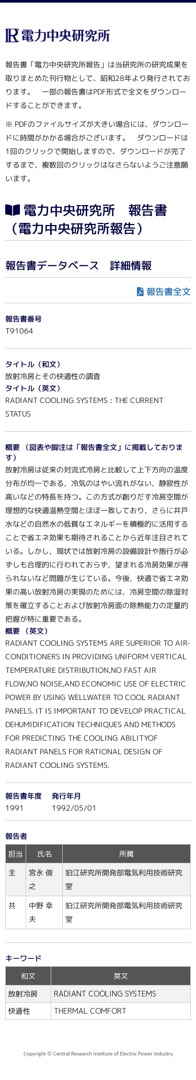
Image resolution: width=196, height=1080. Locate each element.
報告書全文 (168, 292)
